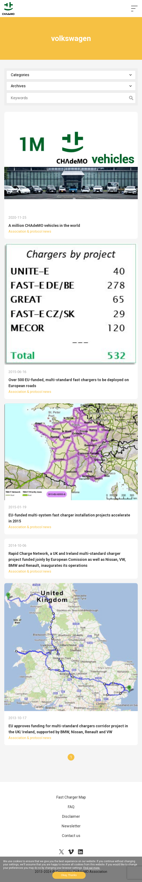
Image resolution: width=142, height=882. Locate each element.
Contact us (71, 835)
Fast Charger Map (71, 797)
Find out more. (91, 867)
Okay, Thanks (69, 875)
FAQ (71, 807)
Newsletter (71, 826)
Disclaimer (71, 816)
